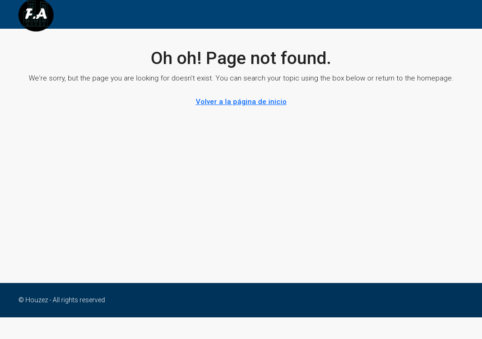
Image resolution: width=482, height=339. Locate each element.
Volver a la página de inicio (241, 101)
